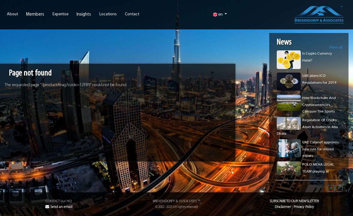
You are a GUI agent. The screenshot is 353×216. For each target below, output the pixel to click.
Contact (132, 14)
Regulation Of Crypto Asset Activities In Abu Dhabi (307, 127)
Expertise (60, 14)
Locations (108, 14)
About (12, 14)
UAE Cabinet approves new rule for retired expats (320, 149)
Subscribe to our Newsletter (294, 201)
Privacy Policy (304, 207)
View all (335, 47)
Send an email (58, 207)
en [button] (218, 14)
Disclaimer (283, 207)
